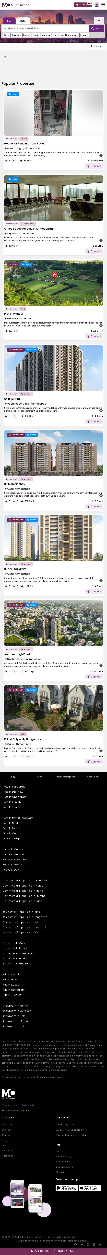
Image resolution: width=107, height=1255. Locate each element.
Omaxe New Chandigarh (70, 1129)
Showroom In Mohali (15, 1005)
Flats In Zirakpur (12, 838)
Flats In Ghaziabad (14, 797)
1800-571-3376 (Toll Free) (19, 1105)
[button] (97, 46)
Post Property (83, 4)
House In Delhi (11, 869)
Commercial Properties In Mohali (23, 890)
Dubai (36, 35)
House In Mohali (12, 864)
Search (96, 28)
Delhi (6, 35)
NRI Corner (8, 1150)
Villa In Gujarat (11, 995)
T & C (59, 1151)
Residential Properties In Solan (21, 922)
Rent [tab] (23, 20)
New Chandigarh (69, 35)
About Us (7, 1124)
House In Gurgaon (14, 849)
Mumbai (46, 35)
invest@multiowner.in (16, 1110)
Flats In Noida (11, 823)
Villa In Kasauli (11, 984)
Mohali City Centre (66, 1124)
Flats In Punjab (11, 802)
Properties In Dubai (14, 948)
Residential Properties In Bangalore (24, 917)
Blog (4, 1140)
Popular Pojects (65, 776)
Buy (13, 776)
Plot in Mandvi (13, 314)
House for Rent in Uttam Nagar (24, 143)
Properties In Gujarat (15, 963)
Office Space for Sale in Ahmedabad (28, 229)
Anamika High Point (17, 654)
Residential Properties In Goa (20, 932)
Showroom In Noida (14, 1026)
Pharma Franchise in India (71, 1135)
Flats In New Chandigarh (17, 818)
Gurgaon (16, 35)
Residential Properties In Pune (21, 912)
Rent (39, 776)
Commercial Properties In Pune (22, 901)
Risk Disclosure (64, 1167)
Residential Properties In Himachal (24, 927)
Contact (6, 1135)
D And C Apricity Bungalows (22, 739)
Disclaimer (62, 1172)
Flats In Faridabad (14, 786)
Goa (55, 35)
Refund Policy (63, 1161)
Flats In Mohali (11, 828)
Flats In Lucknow (12, 791)
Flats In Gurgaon (13, 833)
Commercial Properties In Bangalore (25, 880)
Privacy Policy (63, 1156)
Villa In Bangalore (13, 989)
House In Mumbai (13, 854)
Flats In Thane (11, 807)
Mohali (26, 35)
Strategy (7, 1129)
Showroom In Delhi (14, 1016)
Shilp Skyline (12, 399)
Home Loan (92, 776)
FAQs (5, 1145)
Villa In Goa (9, 979)
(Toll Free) (54, 1251)
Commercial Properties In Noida (22, 885)
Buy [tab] (9, 20)
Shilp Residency (14, 484)
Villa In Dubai (10, 974)
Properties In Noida (14, 958)
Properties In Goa (13, 943)
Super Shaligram (15, 569)
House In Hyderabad (15, 859)
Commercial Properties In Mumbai (24, 896)
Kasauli (84, 35)
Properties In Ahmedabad (18, 953)
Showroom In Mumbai (16, 1021)
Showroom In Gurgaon (16, 1011)
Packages (7, 1155)
